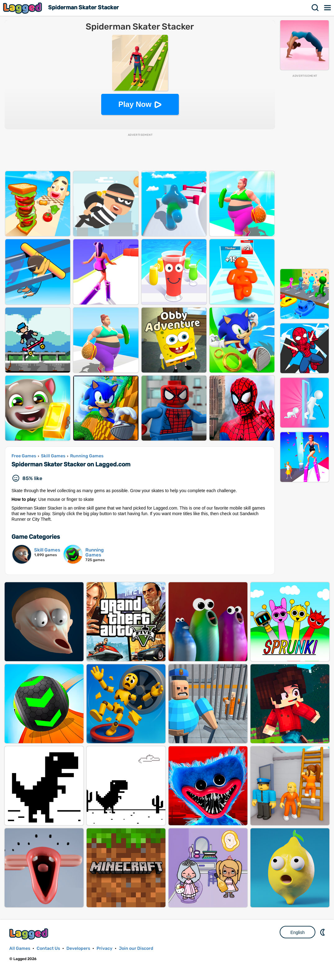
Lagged (23, 8)
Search (315, 8)
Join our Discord (136, 948)
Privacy (104, 948)
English (298, 932)
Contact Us (48, 948)
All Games (19, 948)
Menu (328, 8)
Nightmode (323, 932)
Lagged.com (29, 934)
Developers (78, 948)
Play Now (134, 104)
